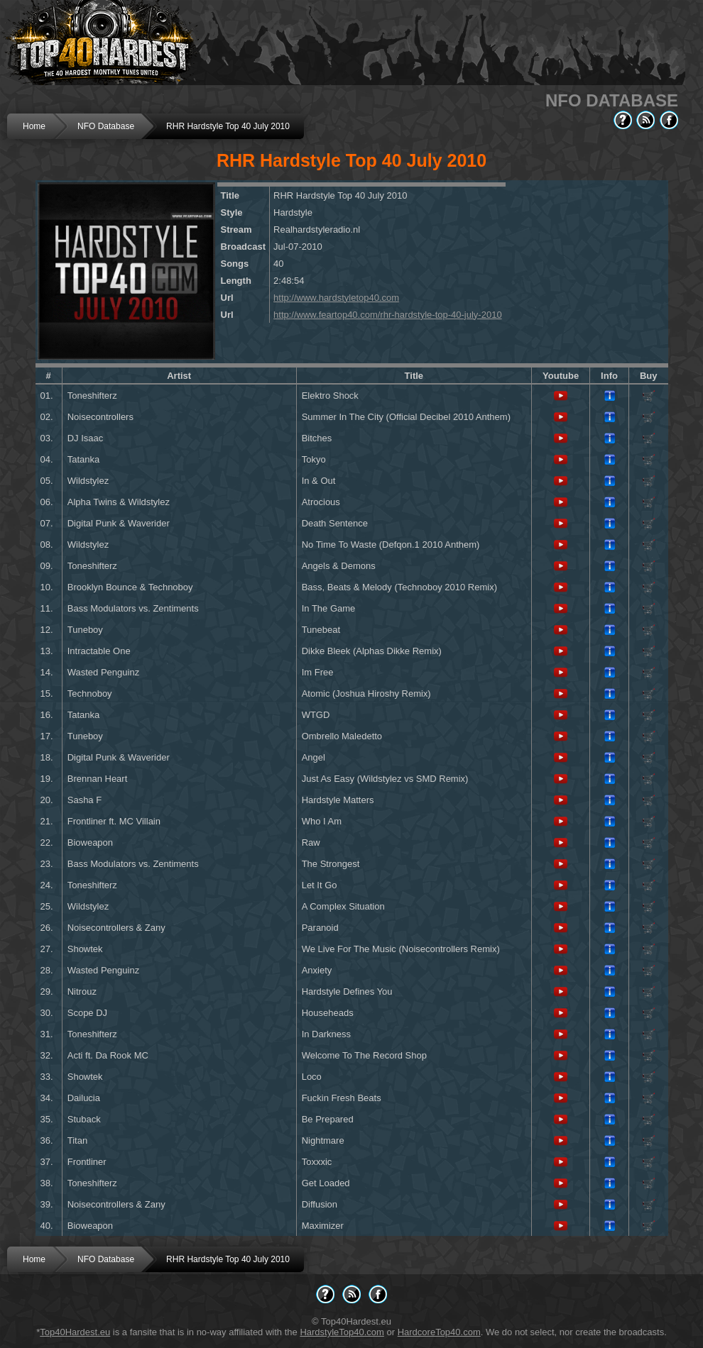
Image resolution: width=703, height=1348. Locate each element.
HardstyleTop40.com (342, 1332)
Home (34, 126)
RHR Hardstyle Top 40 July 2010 (228, 126)
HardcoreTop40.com (439, 1332)
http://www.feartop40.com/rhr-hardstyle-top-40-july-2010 (387, 314)
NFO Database (105, 126)
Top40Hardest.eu (75, 1332)
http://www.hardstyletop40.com (336, 297)
